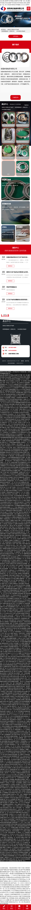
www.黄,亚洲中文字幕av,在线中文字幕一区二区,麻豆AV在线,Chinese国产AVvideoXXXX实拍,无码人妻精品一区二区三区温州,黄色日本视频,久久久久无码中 (15, 2)
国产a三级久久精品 (12, 871)
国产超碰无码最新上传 (13, 869)
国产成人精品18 (14, 900)
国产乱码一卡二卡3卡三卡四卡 (20, 883)
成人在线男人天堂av (18, 885)
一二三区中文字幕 (15, 875)
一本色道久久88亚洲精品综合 (11, 894)
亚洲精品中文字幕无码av (18, 879)
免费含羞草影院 (24, 900)
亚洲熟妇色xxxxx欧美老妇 (13, 877)
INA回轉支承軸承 (20, 31)
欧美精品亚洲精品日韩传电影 (18, 887)
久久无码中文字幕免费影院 (19, 881)
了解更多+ (26, 105)
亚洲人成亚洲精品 (20, 898)
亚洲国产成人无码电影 (7, 898)
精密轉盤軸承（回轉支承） (8, 31)
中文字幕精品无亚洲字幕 (18, 890)
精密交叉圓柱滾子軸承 (13, 29)
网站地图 (2, 381)
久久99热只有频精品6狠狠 (16, 892)
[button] (14, 26)
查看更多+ (10, 266)
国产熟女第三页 (23, 871)
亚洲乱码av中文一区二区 (16, 902)
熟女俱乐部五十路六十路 (16, 868)
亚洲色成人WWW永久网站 (18, 888)
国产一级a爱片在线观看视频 (14, 873)
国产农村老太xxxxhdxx (11, 896)
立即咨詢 (15, 36)
